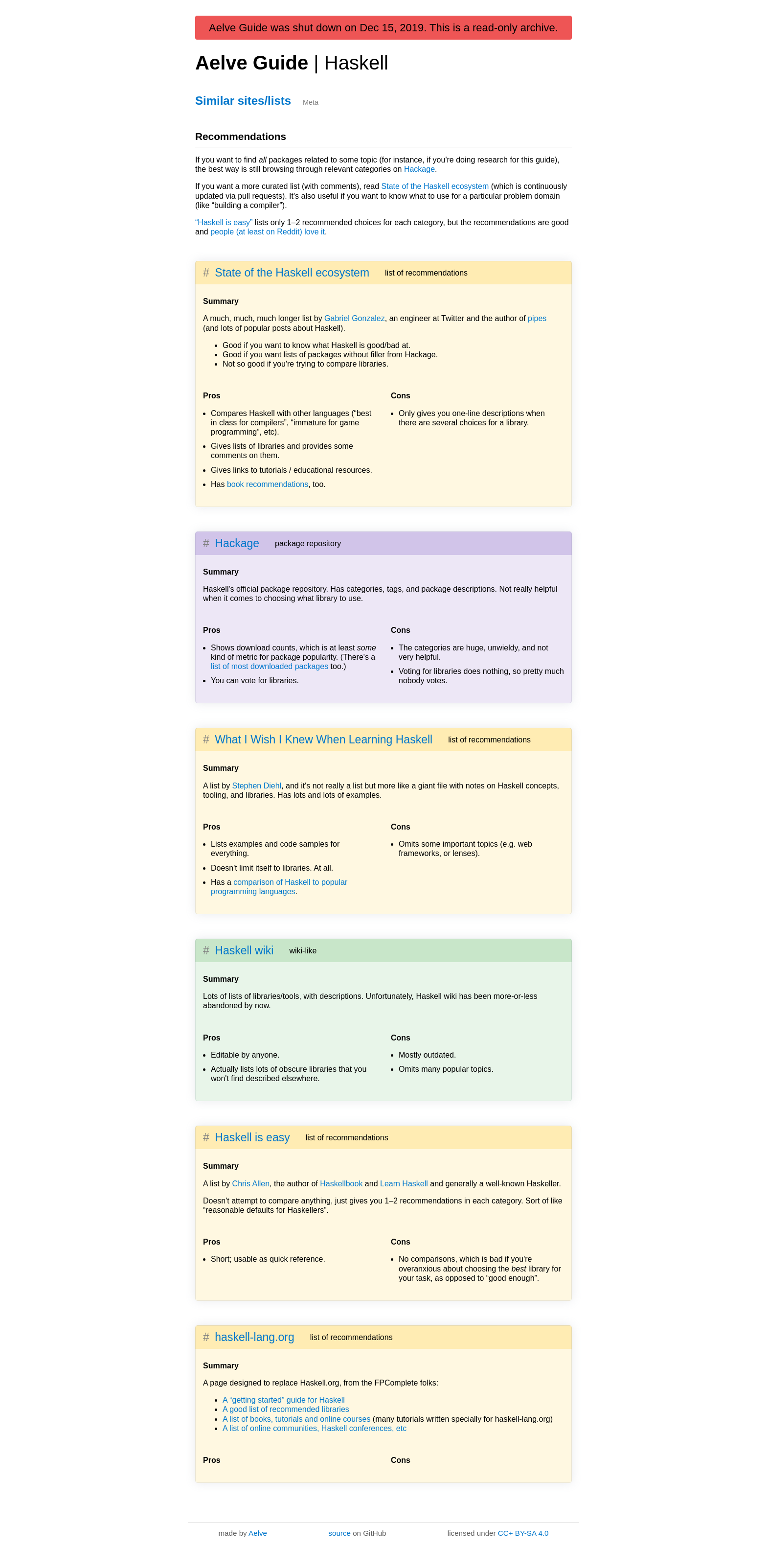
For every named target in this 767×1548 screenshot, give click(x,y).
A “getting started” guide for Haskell (284, 1400)
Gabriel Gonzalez (354, 318)
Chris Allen (251, 1183)
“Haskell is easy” (223, 222)
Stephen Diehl (257, 786)
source (339, 1533)
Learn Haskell (404, 1183)
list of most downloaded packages (269, 666)
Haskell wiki (244, 950)
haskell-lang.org (254, 1337)
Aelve (257, 1533)
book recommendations (267, 484)
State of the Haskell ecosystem (435, 186)
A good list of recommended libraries (286, 1409)
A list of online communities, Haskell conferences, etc (314, 1428)
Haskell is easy (252, 1137)
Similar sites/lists (243, 100)
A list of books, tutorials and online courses (296, 1419)
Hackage (419, 169)
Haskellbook (341, 1183)
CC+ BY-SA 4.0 (523, 1533)
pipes (537, 318)
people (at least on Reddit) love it (267, 232)
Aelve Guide (291, 62)
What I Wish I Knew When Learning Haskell (323, 739)
